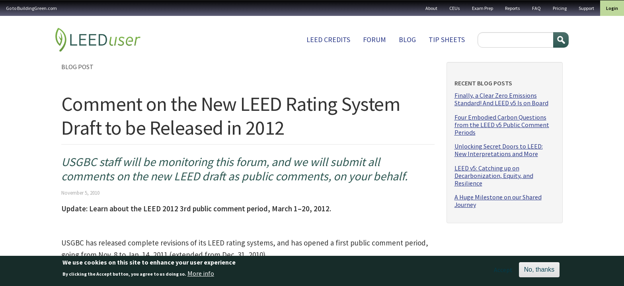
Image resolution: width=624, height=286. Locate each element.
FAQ (536, 8)
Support (586, 8)
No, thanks (539, 271)
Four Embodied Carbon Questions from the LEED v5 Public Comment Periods (501, 125)
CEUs (454, 8)
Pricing (560, 8)
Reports (512, 8)
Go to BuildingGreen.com (31, 8)
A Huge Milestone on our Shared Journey (498, 201)
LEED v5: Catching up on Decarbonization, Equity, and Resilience (493, 175)
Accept (503, 272)
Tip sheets (447, 39)
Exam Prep (482, 8)
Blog (407, 39)
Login (612, 8)
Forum (374, 39)
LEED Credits (328, 39)
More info (200, 275)
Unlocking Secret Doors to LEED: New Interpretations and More (498, 150)
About (431, 8)
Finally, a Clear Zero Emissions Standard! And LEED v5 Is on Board (501, 99)
